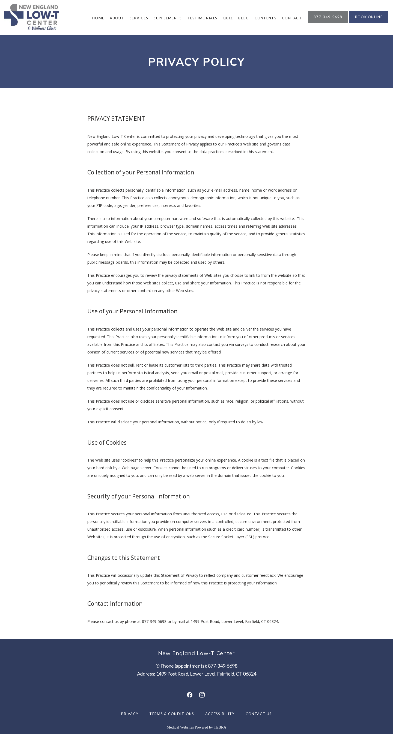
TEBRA (220, 727)
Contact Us (259, 714)
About (117, 18)
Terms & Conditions (171, 714)
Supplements (168, 18)
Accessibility (220, 714)
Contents (265, 18)
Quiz (228, 18)
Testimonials (202, 18)
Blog (243, 18)
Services (139, 18)
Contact (292, 18)
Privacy (129, 714)
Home (98, 18)
